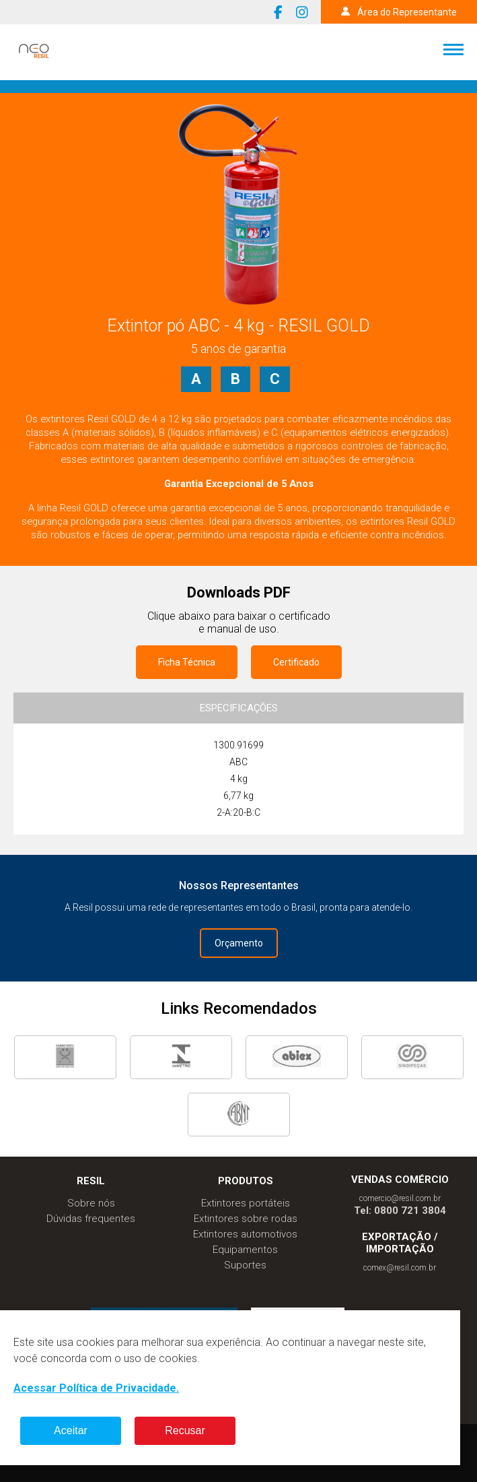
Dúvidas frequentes (90, 1219)
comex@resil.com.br (399, 1267)
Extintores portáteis (245, 1203)
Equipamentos (245, 1250)
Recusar (185, 1430)
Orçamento (239, 943)
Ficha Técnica (186, 662)
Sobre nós (91, 1203)
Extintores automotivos (245, 1234)
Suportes (245, 1265)
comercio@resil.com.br (400, 1198)
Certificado (296, 662)
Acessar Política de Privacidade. (96, 1388)
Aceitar (70, 1430)
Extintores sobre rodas (245, 1219)
